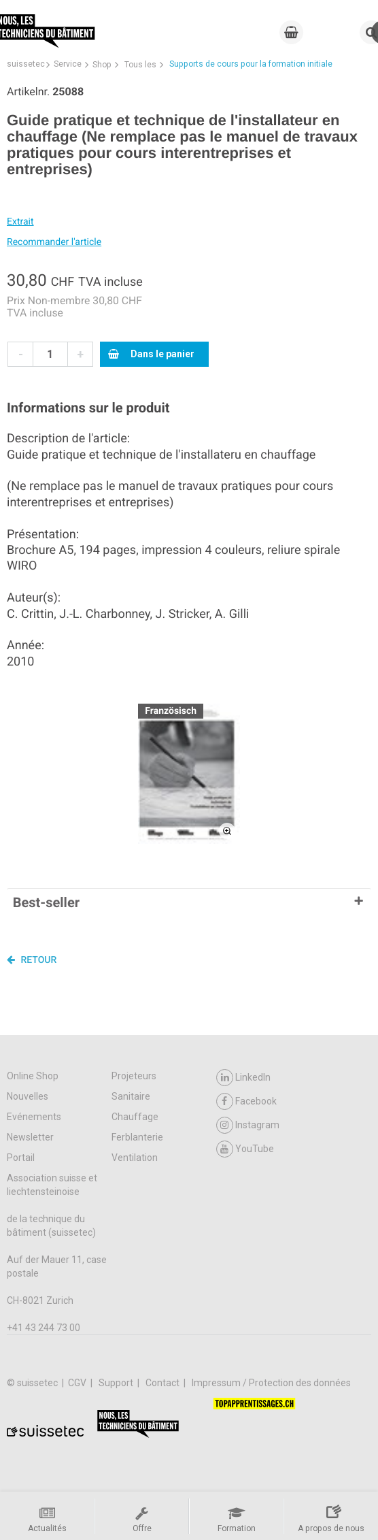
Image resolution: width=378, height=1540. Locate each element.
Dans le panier (151, 353)
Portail (21, 1157)
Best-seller (46, 902)
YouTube (245, 1149)
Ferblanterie (137, 1137)
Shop (101, 64)
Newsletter (30, 1137)
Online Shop (32, 1075)
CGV (78, 1382)
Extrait (20, 221)
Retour (31, 959)
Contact (163, 1382)
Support (117, 1382)
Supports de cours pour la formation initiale (250, 64)
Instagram (247, 1125)
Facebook (246, 1101)
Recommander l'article (54, 242)
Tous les (140, 64)
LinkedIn (243, 1077)
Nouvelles (27, 1096)
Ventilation (134, 1157)
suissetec (26, 64)
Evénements (34, 1116)
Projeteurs (133, 1075)
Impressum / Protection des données (271, 1382)
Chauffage (134, 1116)
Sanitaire (130, 1096)
